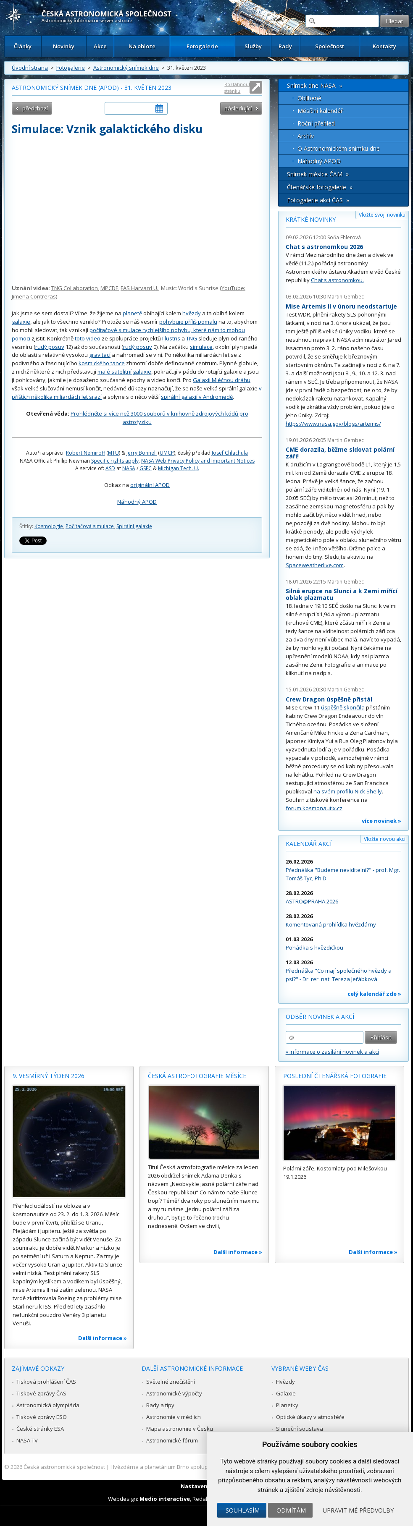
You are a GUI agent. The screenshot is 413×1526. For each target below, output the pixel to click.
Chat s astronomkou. (337, 280)
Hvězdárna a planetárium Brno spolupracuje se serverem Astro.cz (194, 1467)
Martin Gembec (345, 296)
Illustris (171, 338)
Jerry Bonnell (141, 452)
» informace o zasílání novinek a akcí (332, 1051)
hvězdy (191, 313)
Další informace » (102, 1338)
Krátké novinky (311, 219)
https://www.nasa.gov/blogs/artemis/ (333, 423)
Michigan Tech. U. (178, 468)
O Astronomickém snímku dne (338, 148)
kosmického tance (102, 363)
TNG (191, 338)
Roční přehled (316, 123)
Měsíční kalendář (320, 111)
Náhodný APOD (137, 501)
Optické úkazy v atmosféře (310, 1417)
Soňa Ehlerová (344, 237)
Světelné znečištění (170, 1381)
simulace (201, 347)
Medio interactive (164, 1498)
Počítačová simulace (90, 526)
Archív (305, 136)
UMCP (167, 452)
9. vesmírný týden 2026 (48, 1076)
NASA (128, 468)
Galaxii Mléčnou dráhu (221, 380)
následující (238, 108)
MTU (113, 452)
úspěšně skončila (343, 707)
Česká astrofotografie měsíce (197, 1076)
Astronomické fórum (172, 1440)
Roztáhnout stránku (237, 87)
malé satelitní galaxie (124, 371)
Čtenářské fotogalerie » (319, 187)
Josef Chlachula (230, 452)
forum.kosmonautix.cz (314, 808)
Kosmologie (48, 526)
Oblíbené (309, 98)
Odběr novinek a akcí (320, 1017)
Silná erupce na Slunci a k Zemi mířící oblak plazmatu (341, 594)
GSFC (145, 468)
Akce (100, 46)
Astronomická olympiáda (47, 1405)
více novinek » (381, 821)
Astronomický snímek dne (126, 67)
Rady (285, 46)
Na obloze (142, 46)
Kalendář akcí (308, 844)
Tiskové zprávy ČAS (41, 1393)
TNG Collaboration (74, 288)
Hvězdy (285, 1381)
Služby (253, 46)
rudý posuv (49, 347)
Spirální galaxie (134, 526)
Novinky (63, 46)
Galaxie (286, 1393)
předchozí (35, 108)
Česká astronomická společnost (64, 1467)
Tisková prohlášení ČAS (46, 1381)
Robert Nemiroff (85, 452)
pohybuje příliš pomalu (188, 321)
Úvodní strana (30, 67)
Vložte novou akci (384, 839)
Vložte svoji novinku (382, 214)
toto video (87, 338)
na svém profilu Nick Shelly (347, 791)
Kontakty (384, 46)
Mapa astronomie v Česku (179, 1428)
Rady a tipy (160, 1405)
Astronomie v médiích (173, 1417)
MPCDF (109, 288)
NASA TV (27, 1440)
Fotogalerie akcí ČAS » (318, 200)
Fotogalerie (202, 46)
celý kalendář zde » (374, 993)
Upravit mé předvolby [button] (358, 1510)
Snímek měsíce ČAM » (318, 174)
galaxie (21, 321)
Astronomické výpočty (174, 1393)
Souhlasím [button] (243, 1510)
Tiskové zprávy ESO (41, 1417)
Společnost (329, 46)
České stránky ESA (40, 1428)
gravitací (99, 355)
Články (23, 46)
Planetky (287, 1405)
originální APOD (150, 485)
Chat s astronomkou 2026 (324, 247)
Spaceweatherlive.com (315, 565)
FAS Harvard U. (139, 288)
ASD (110, 468)
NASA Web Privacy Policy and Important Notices (198, 460)
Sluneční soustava (299, 1428)
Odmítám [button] (291, 1510)
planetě (132, 313)
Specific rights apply (115, 460)
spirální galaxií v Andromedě (197, 396)
